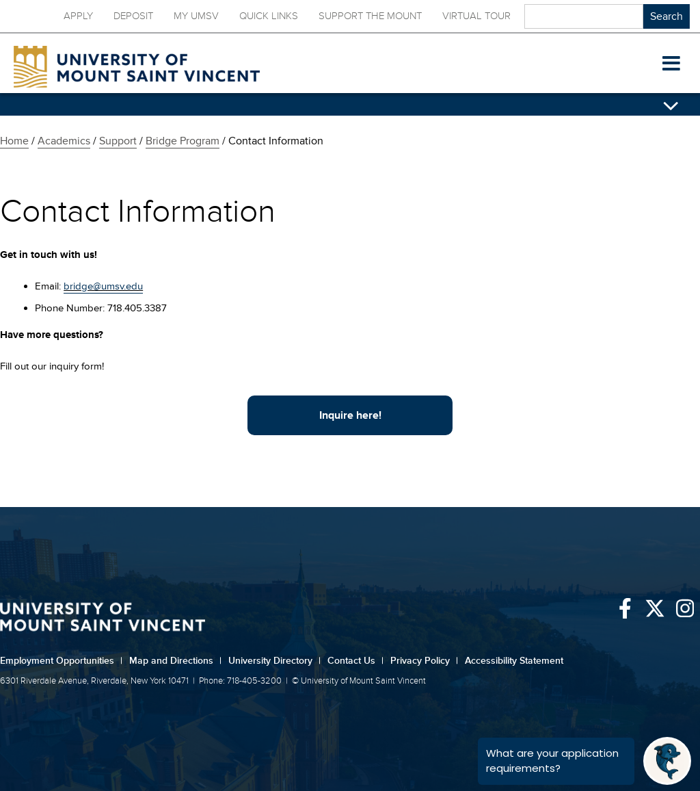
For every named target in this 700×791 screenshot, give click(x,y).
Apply (78, 16)
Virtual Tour (476, 16)
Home (14, 141)
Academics (64, 141)
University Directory (274, 660)
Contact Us (355, 660)
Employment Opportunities (61, 660)
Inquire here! (350, 415)
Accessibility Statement (514, 660)
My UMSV (196, 16)
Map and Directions (175, 660)
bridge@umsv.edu (103, 286)
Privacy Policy (424, 660)
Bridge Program (182, 141)
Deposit (133, 16)
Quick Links (268, 16)
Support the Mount (370, 16)
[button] (671, 63)
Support (118, 141)
